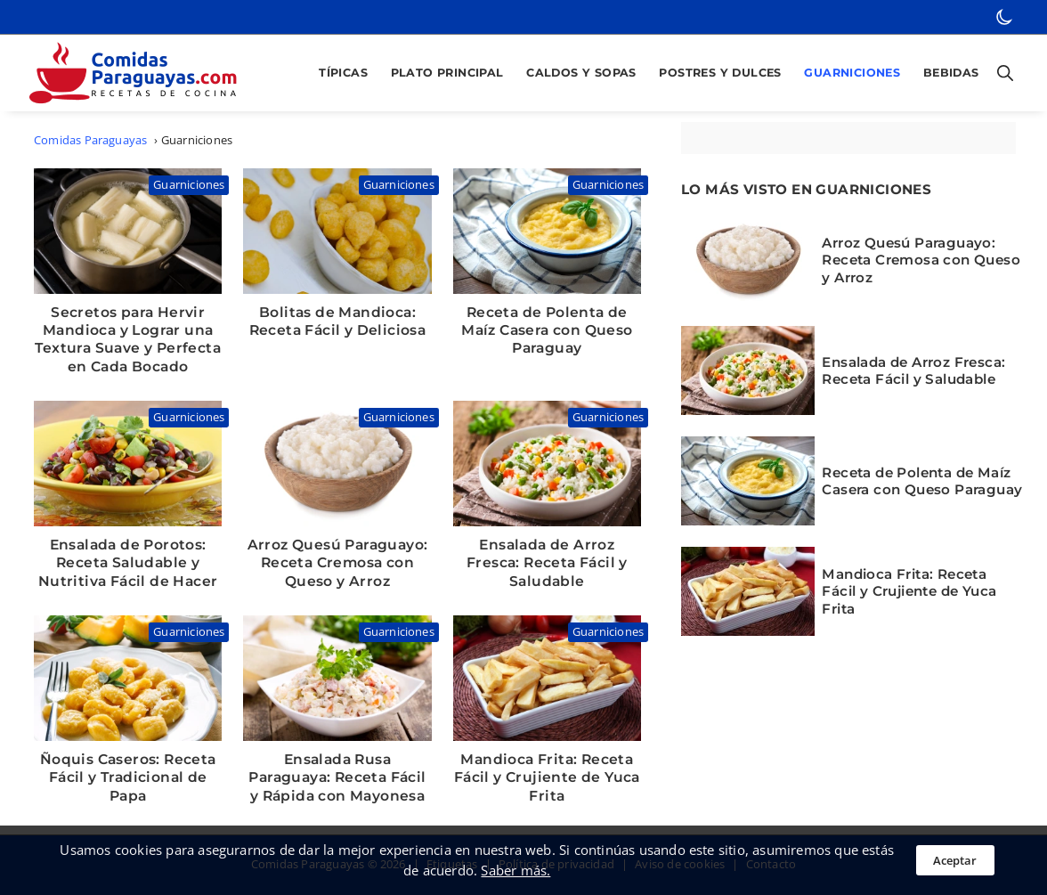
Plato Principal (447, 72)
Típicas (343, 72)
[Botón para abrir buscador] (1001, 73)
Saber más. (515, 870)
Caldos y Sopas (581, 72)
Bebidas (951, 72)
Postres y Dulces (720, 72)
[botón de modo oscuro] (1004, 17)
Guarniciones (852, 72)
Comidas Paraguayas (90, 140)
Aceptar (955, 860)
